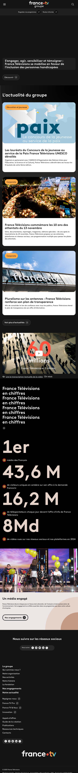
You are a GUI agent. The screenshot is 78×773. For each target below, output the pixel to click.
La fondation (8, 684)
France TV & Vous (12, 707)
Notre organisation (11, 673)
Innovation (9, 712)
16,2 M (30, 498)
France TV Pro (10, 703)
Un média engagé (14, 598)
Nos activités (8, 677)
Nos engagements (15, 617)
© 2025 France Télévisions (11, 769)
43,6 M (31, 472)
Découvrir (10, 77)
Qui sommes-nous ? (11, 670)
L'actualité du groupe (24, 95)
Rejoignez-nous (11, 698)
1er (16, 446)
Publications (8, 725)
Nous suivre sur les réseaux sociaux (37, 638)
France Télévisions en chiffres (21, 391)
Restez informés (50, 12)
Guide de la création (11, 721)
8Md (21, 525)
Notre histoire (8, 681)
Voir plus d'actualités (16, 322)
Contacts (6, 732)
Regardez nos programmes (29, 12)
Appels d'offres (9, 718)
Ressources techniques (12, 729)
